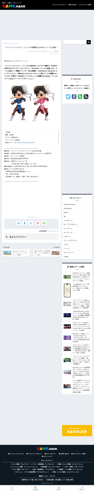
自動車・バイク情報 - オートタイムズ (70, 470)
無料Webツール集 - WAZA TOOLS (32, 481)
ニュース (67, 249)
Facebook (74, 99)
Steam (66, 213)
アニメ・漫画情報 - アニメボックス (43, 465)
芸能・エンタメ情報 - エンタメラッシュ (70, 465)
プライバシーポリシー (35, 455)
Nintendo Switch (70, 204)
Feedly (80, 99)
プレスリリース (53, 231)
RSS (86, 99)
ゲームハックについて (59, 4)
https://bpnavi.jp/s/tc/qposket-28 (24, 142)
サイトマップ (48, 457)
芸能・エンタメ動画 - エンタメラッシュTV (66, 473)
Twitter (68, 99)
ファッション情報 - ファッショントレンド (25, 468)
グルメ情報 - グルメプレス (20, 465)
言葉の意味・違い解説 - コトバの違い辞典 (60, 481)
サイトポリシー (51, 455)
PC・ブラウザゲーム (71, 225)
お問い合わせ (72, 4)
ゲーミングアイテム (71, 241)
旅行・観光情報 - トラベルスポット (44, 470)
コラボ (66, 245)
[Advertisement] (47, 24)
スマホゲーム (68, 221)
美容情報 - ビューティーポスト (51, 468)
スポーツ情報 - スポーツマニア (74, 468)
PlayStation (68, 208)
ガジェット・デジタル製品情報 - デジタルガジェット (32, 473)
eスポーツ (67, 237)
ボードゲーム (68, 233)
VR (65, 217)
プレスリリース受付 (85, 4)
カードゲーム (68, 229)
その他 (66, 257)
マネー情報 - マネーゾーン (21, 470)
